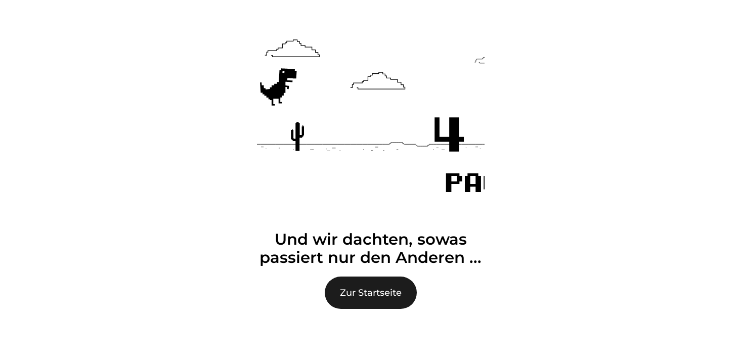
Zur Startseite (371, 292)
